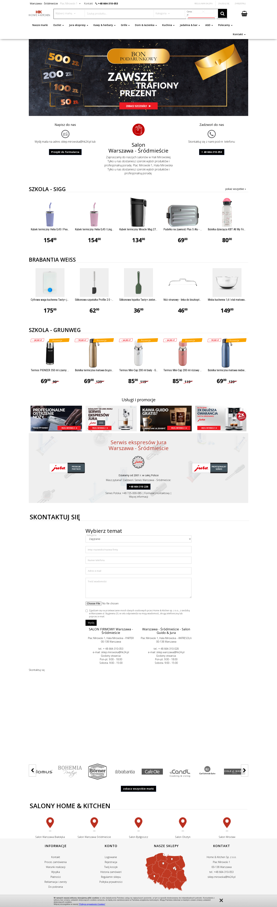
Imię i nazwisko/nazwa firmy (103, 549)
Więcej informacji (138, 496)
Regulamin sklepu (111, 877)
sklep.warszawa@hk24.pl (170, 652)
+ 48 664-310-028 (168, 648)
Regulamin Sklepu (204, 3)
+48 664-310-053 (108, 3)
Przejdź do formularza (65, 152)
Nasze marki (40, 25)
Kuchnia (168, 25)
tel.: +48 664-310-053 (221, 872)
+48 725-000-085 (132, 493)
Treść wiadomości (97, 581)
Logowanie (111, 857)
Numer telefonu (96, 560)
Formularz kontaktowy (157, 493)
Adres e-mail (94, 570)
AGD (209, 25)
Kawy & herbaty (104, 25)
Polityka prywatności (110, 881)
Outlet (58, 25)
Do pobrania (55, 886)
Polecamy (225, 25)
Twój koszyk (111, 867)
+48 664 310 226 (138, 486)
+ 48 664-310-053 (211, 152)
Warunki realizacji (55, 867)
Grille (125, 25)
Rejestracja (111, 862)
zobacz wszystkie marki (138, 788)
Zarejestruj (240, 3)
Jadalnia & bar (190, 25)
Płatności (56, 877)
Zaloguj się (223, 3)
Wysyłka (55, 872)
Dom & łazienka (146, 25)
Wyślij (91, 622)
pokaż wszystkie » (235, 189)
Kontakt (239, 34)
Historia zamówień (111, 872)
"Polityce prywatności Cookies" (92, 904)
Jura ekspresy (78, 25)
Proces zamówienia (56, 862)
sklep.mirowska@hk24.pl (76, 142)
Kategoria (91, 535)
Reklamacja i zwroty (56, 881)
